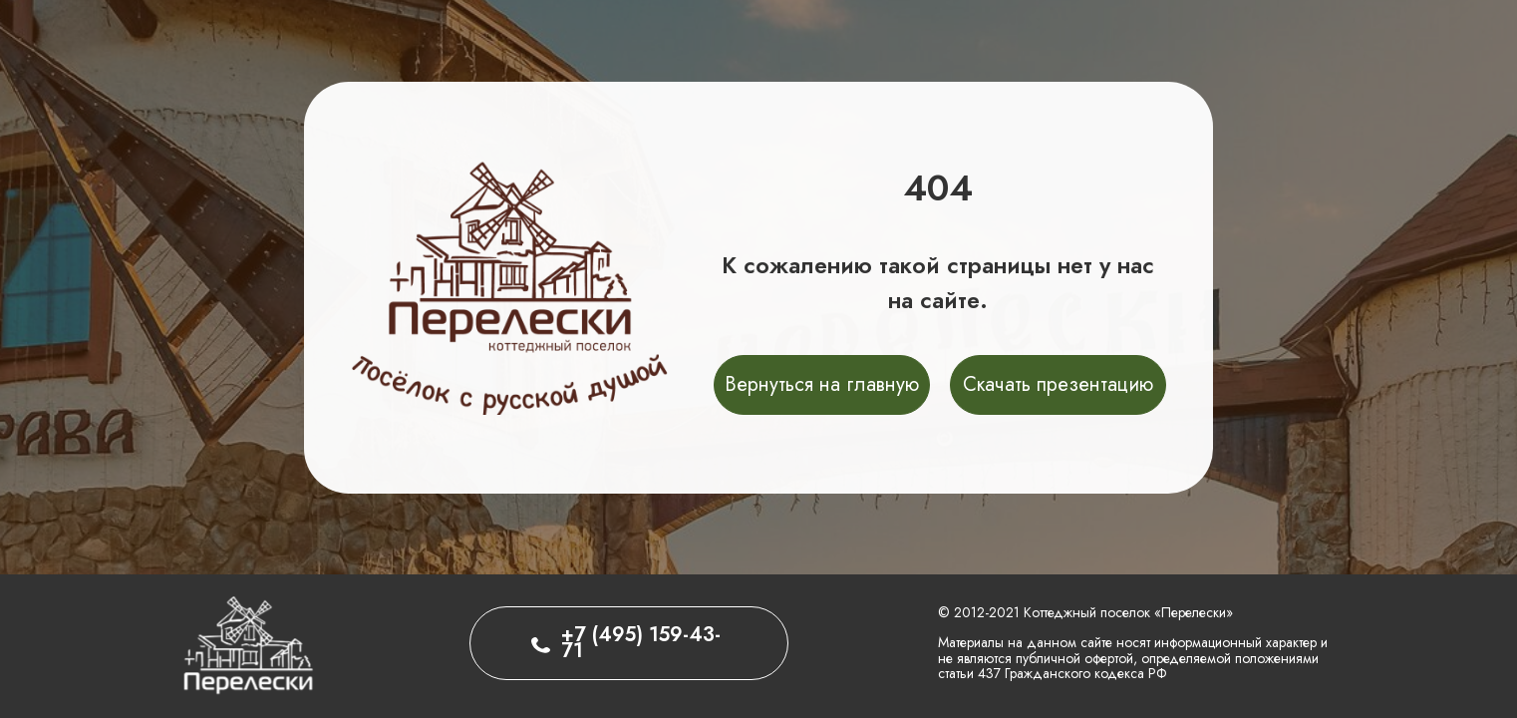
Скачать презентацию (1058, 384)
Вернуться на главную (822, 384)
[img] (247, 643)
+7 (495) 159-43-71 (641, 642)
